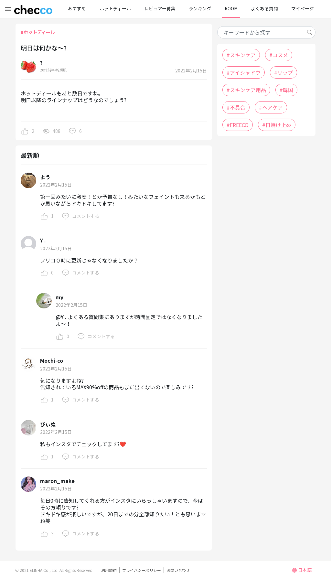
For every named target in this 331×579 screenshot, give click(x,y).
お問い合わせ (178, 570)
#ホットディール (38, 32)
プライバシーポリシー (141, 570)
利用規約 (109, 570)
